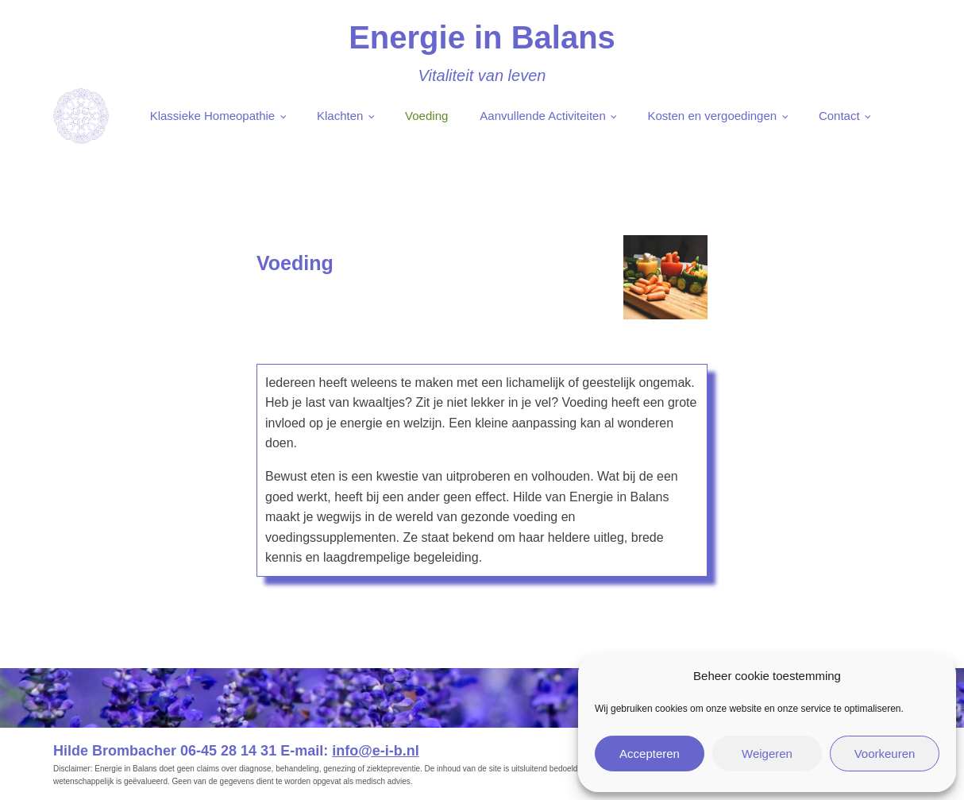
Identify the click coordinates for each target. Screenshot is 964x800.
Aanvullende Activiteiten (542, 115)
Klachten (340, 115)
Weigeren (767, 753)
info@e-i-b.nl (375, 751)
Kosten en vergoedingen (712, 115)
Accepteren (649, 753)
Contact (839, 115)
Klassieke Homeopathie (213, 115)
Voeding (426, 115)
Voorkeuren (885, 753)
